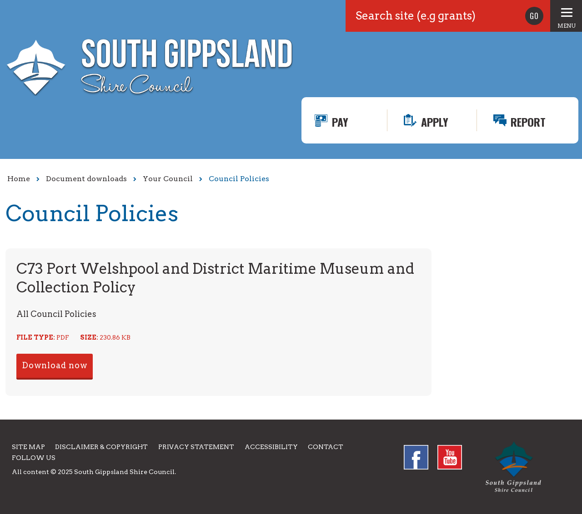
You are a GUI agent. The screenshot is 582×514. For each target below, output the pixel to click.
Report (528, 122)
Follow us (33, 457)
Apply (434, 122)
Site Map (28, 446)
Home (18, 178)
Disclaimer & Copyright (101, 446)
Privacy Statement (196, 446)
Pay (340, 122)
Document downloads (86, 178)
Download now (54, 365)
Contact (325, 446)
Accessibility (271, 446)
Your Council (168, 178)
